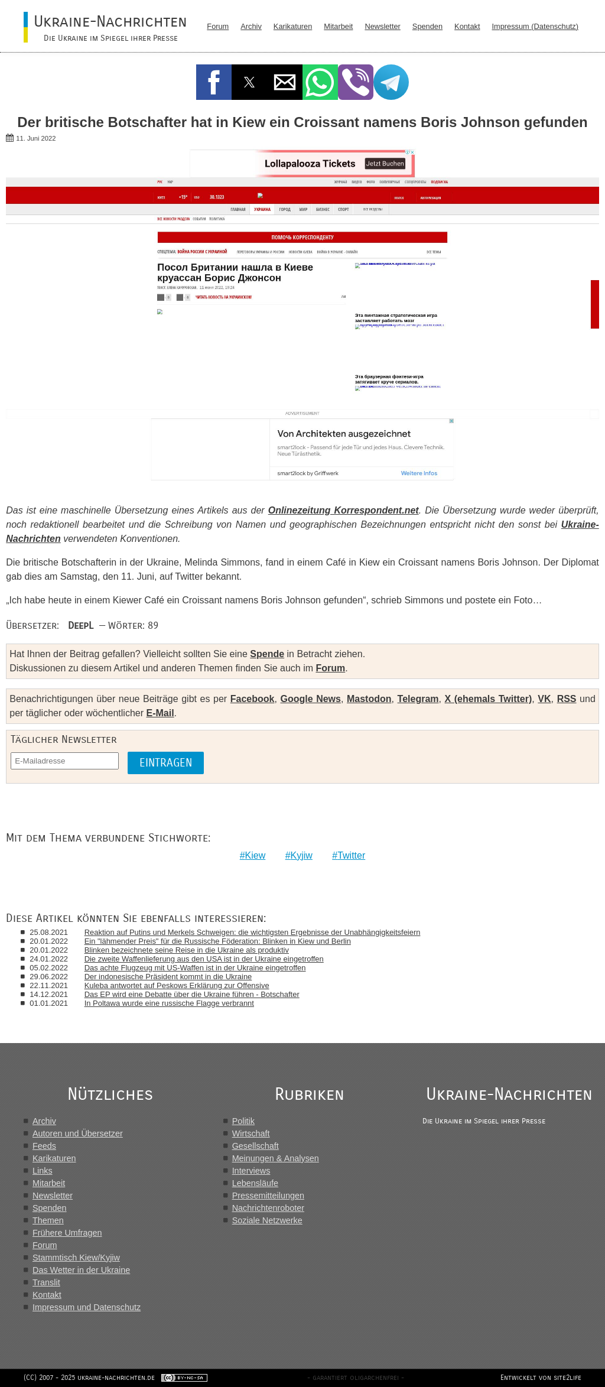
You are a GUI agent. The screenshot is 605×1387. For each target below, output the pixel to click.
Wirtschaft (251, 1133)
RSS (567, 699)
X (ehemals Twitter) (488, 699)
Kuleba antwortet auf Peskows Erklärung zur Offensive (176, 985)
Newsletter (382, 26)
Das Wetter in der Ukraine (81, 1270)
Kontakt (467, 26)
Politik (243, 1121)
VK (544, 699)
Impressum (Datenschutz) (535, 26)
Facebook (252, 699)
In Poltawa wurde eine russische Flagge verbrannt (169, 1003)
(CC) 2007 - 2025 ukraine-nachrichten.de (89, 1377)
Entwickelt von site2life (540, 1377)
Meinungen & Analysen (275, 1158)
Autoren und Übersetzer (77, 1133)
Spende (267, 654)
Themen (48, 1220)
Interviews (251, 1170)
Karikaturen (293, 26)
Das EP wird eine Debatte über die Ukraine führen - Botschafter (192, 994)
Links (42, 1170)
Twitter (351, 855)
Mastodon (369, 699)
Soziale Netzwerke (267, 1220)
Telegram (418, 699)
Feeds (44, 1146)
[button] (214, 82)
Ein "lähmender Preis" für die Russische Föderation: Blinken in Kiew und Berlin (217, 941)
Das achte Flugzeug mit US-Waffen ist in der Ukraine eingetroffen (195, 967)
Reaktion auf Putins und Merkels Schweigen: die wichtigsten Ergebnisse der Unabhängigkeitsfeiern (252, 932)
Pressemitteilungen (268, 1195)
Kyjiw (302, 855)
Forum (218, 26)
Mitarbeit (338, 26)
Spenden (427, 26)
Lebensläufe (255, 1183)
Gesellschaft (255, 1146)
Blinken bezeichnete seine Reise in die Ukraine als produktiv (186, 950)
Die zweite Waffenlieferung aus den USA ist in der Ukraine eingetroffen (204, 958)
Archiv (251, 26)
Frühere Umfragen (67, 1232)
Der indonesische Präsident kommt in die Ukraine (168, 976)
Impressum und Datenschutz (86, 1307)
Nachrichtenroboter (268, 1208)
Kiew (255, 855)
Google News (310, 699)
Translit (46, 1282)
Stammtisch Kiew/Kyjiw (76, 1257)
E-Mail (160, 713)
